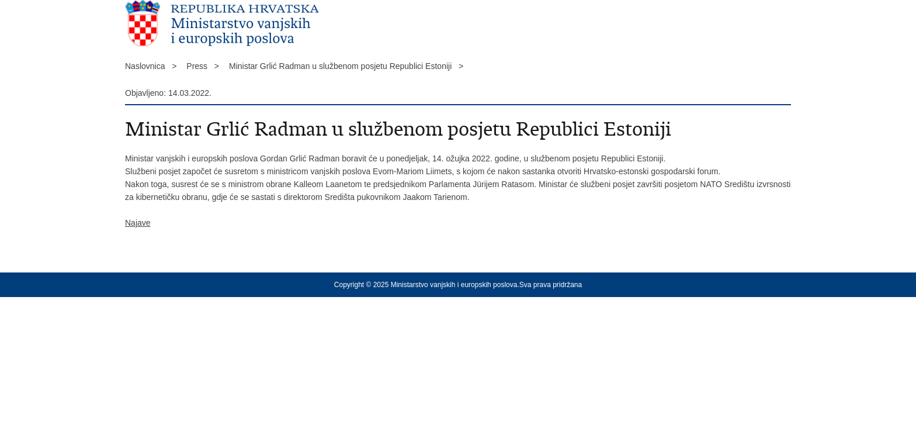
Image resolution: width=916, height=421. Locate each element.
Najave (138, 222)
